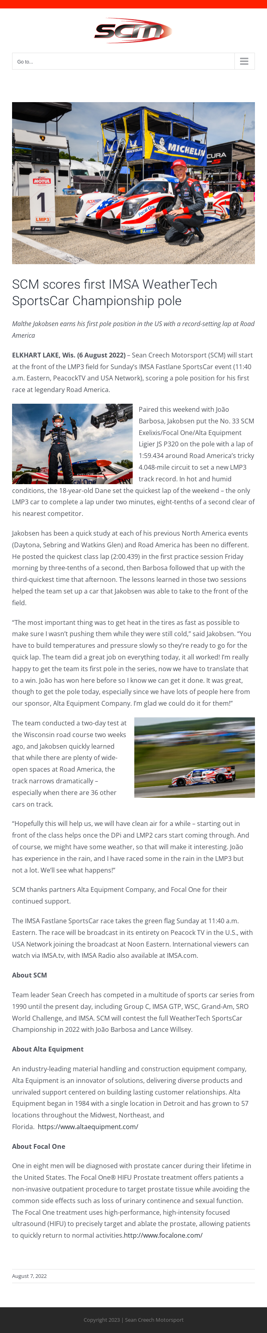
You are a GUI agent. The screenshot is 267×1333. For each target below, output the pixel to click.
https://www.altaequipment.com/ (88, 1126)
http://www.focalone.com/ (164, 1235)
